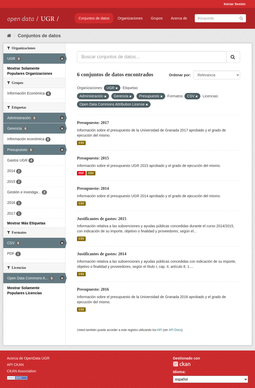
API (159, 330)
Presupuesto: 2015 (93, 158)
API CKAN (15, 365)
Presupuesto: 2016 (93, 289)
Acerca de (179, 18)
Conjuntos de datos (94, 18)
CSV (81, 142)
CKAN (181, 364)
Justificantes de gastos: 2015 (101, 218)
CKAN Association (21, 371)
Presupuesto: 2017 (93, 122)
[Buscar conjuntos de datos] (220, 18)
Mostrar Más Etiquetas (26, 223)
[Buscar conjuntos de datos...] (152, 57)
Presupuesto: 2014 (93, 188)
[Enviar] (241, 18)
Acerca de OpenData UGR (28, 358)
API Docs (175, 330)
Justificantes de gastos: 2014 (101, 254)
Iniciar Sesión (235, 4)
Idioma (178, 372)
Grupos (157, 18)
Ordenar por (179, 75)
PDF (81, 173)
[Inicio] (9, 35)
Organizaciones (130, 18)
